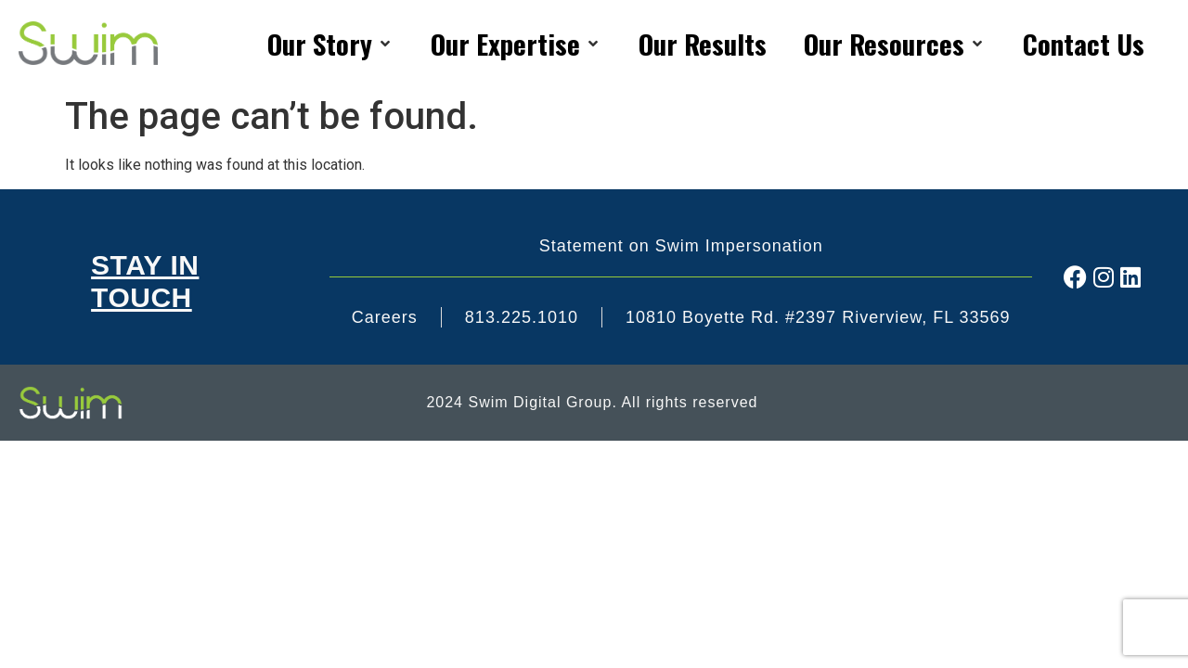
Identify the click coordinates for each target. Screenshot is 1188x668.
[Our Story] (330, 44)
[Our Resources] (894, 44)
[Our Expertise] (516, 44)
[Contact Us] (1083, 44)
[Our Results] (702, 44)
